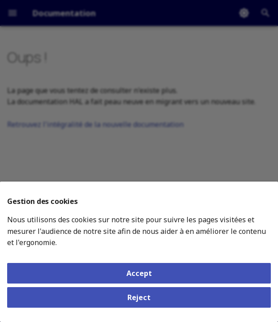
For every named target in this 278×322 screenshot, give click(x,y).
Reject (139, 297)
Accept (139, 273)
